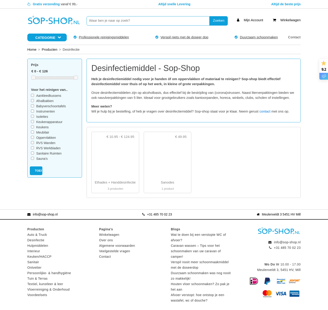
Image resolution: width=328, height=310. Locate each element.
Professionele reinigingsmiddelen (104, 37)
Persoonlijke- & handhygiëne (49, 273)
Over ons (106, 240)
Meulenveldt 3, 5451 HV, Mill (279, 270)
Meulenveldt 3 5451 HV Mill (279, 214)
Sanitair (33, 262)
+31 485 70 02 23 (157, 214)
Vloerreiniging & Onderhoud (48, 289)
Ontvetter (34, 267)
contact (264, 111)
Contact (294, 37)
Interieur (33, 251)
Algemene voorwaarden (117, 245)
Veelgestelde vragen (114, 251)
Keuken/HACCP (39, 256)
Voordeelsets (37, 295)
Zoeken (218, 20)
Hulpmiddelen (37, 245)
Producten (49, 49)
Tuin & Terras (37, 278)
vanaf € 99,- (52, 4)
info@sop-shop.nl (42, 214)
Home (31, 49)
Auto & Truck (37, 234)
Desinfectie (35, 240)
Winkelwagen (109, 234)
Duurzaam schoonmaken (259, 37)
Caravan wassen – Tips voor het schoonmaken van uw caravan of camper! (196, 251)
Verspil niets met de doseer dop (184, 37)
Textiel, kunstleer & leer (45, 284)
